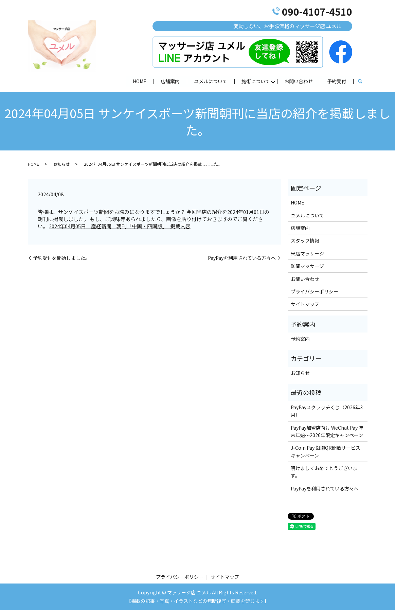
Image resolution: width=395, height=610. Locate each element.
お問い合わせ (298, 80)
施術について (255, 80)
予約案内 (300, 338)
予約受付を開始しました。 (61, 258)
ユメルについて (210, 80)
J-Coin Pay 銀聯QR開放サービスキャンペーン (325, 451)
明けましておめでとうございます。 (324, 472)
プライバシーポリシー (314, 291)
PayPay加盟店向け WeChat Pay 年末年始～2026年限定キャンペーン (327, 431)
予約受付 (336, 80)
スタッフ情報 (305, 240)
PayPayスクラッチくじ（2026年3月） (327, 411)
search (360, 81)
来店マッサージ (307, 253)
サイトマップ (305, 304)
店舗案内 (170, 80)
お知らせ (61, 164)
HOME (139, 80)
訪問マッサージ (307, 266)
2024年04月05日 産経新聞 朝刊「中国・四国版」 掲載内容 (120, 226)
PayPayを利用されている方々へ (242, 258)
